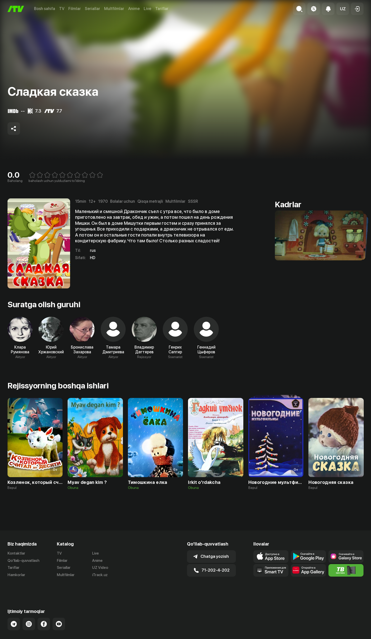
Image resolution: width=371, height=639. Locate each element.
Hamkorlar (16, 575)
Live (147, 8)
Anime (134, 8)
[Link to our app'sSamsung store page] (345, 556)
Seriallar (92, 8)
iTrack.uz (100, 575)
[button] (342, 9)
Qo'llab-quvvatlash (23, 560)
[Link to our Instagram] (29, 611)
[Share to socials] (14, 128)
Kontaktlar (16, 553)
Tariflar (161, 8)
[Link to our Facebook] (44, 611)
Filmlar (74, 8)
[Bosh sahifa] (16, 9)
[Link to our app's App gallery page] (308, 570)
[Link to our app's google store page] (308, 556)
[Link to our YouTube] (59, 611)
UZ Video (100, 567)
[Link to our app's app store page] (270, 556)
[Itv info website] (345, 570)
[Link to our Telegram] (14, 611)
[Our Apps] (270, 570)
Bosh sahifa (44, 8)
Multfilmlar (114, 8)
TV (61, 8)
